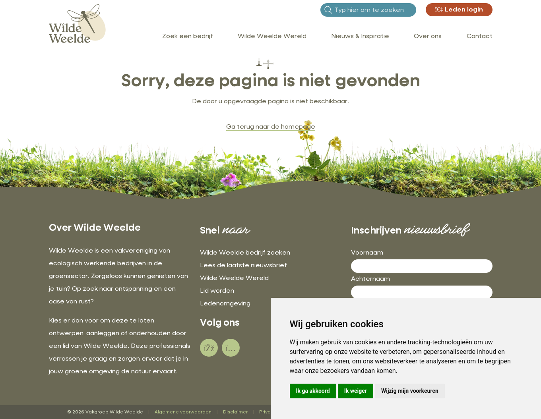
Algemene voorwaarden (183, 412)
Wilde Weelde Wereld (272, 36)
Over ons (428, 36)
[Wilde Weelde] (77, 23)
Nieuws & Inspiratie (360, 36)
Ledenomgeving (225, 304)
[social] (209, 348)
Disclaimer (235, 412)
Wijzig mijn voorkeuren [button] (409, 391)
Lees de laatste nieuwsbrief (243, 266)
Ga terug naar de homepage (270, 127)
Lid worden (217, 291)
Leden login (459, 9)
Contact (480, 36)
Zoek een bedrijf (187, 36)
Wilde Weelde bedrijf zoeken (245, 253)
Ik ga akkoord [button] (313, 391)
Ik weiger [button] (355, 391)
